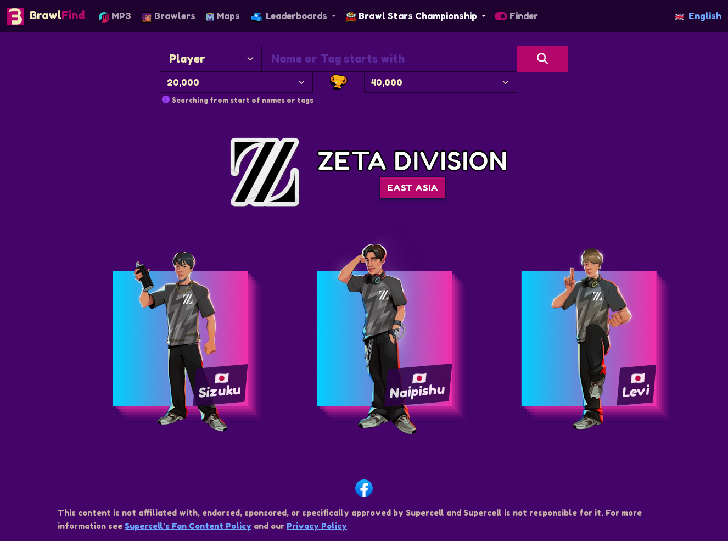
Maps (222, 15)
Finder (516, 15)
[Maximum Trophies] (440, 82)
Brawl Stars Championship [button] (412, 15)
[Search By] (211, 59)
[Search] (542, 59)
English (698, 15)
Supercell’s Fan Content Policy (188, 526)
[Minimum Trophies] (236, 82)
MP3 (115, 16)
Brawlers (168, 16)
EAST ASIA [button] (412, 187)
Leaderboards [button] (289, 16)
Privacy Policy (317, 526)
